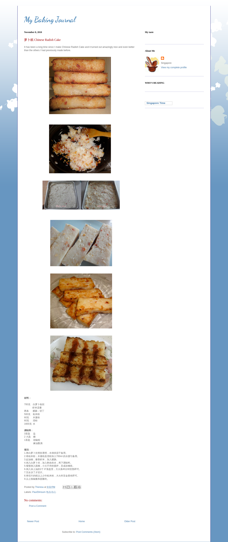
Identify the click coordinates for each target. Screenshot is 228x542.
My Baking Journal (50, 19)
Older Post (129, 521)
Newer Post (33, 521)
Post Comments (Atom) (88, 532)
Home (82, 521)
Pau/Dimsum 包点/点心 (44, 492)
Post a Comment (37, 506)
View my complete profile (174, 67)
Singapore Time (155, 103)
